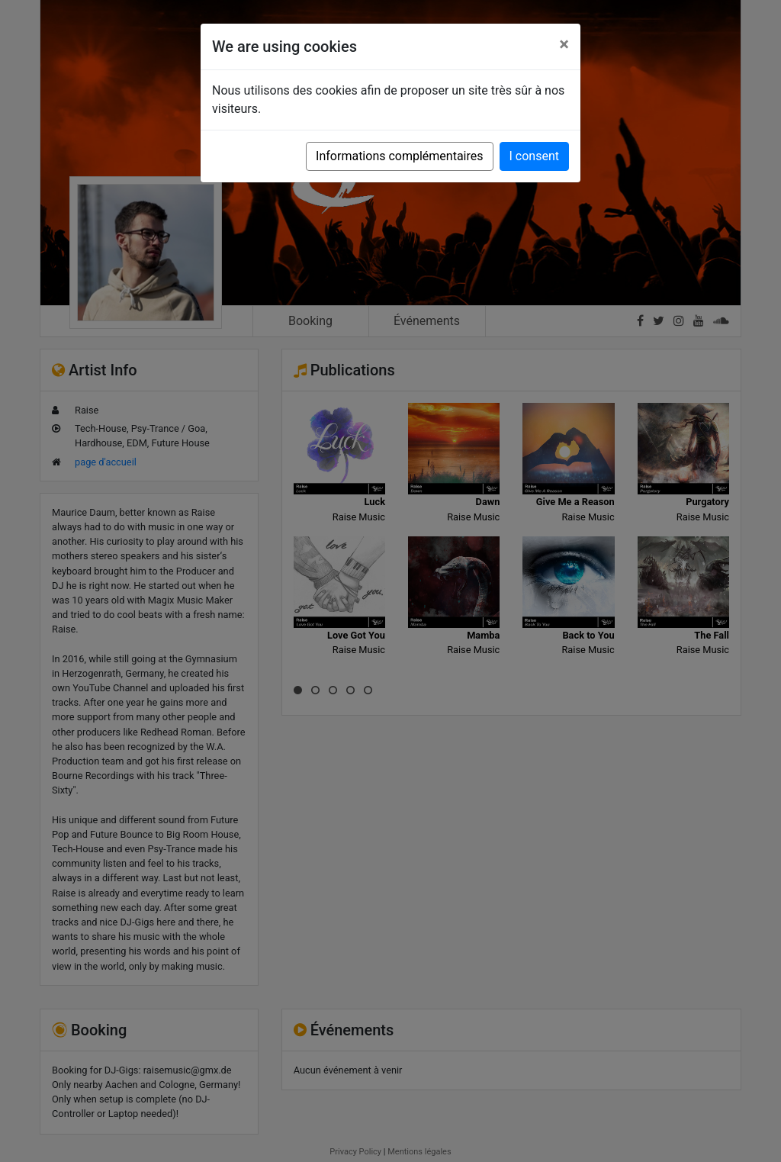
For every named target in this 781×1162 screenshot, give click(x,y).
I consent (534, 156)
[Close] (564, 44)
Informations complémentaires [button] (399, 156)
